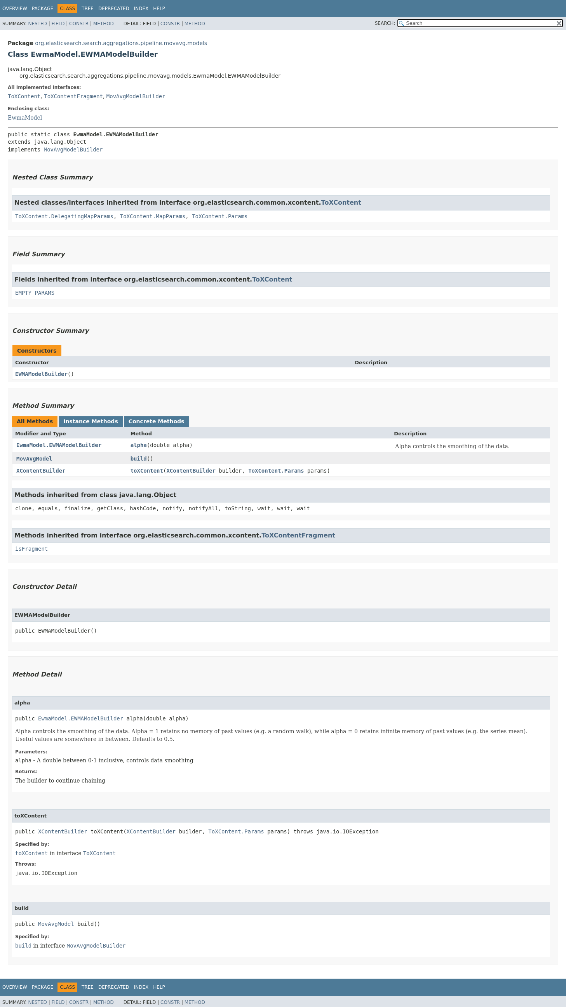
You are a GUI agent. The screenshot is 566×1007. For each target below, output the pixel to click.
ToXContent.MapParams (153, 216)
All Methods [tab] (35, 421)
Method (103, 23)
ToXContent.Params (219, 216)
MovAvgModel (34, 459)
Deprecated (113, 8)
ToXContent (24, 96)
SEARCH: (385, 23)
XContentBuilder (40, 471)
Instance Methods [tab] (90, 421)
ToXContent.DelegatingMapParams (64, 216)
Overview (14, 8)
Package (42, 8)
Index (141, 8)
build (139, 459)
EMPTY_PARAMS (34, 293)
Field (57, 23)
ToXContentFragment (73, 96)
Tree (88, 8)
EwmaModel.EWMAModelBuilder (58, 445)
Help (159, 8)
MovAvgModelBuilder (135, 96)
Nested (37, 23)
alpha (139, 445)
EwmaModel (25, 118)
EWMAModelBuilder (41, 374)
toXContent (147, 471)
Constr (79, 23)
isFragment (31, 549)
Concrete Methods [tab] (157, 421)
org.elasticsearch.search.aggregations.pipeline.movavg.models (121, 43)
